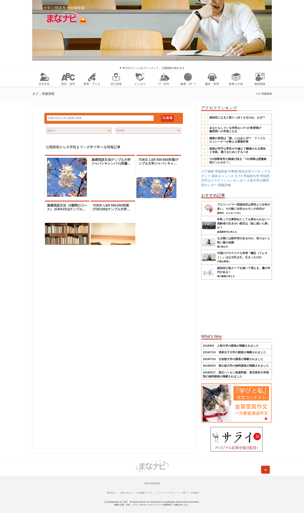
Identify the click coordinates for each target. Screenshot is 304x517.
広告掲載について (145, 493)
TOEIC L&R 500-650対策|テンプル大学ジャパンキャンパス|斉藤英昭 (158, 163)
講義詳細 (224, 185)
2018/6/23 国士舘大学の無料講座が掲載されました (236, 365)
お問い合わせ (126, 493)
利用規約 (195, 493)
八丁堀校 (207, 171)
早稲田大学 (251, 176)
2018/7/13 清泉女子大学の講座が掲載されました (234, 352)
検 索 (167, 117)
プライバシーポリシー (167, 493)
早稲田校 (221, 171)
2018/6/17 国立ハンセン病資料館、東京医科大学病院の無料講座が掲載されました (236, 374)
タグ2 (238, 176)
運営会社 (111, 493)
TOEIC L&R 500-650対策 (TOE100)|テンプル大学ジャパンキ (111, 209)
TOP (258, 93)
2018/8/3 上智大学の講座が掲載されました (231, 345)
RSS (184, 493)
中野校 (233, 171)
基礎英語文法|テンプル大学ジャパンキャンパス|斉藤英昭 (111, 163)
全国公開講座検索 (152, 483)
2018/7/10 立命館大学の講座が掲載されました (233, 359)
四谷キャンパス (223, 176)
